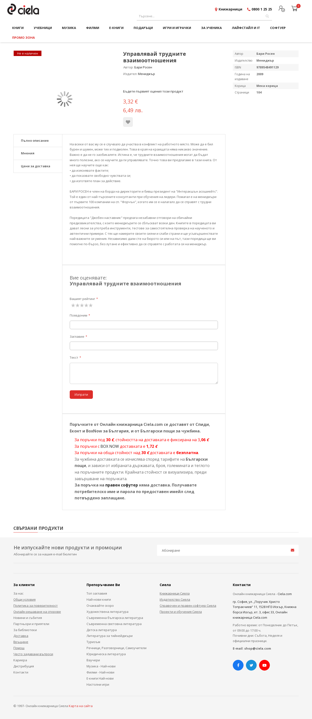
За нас (18, 593)
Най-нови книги (99, 599)
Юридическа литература (106, 654)
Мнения (27, 153)
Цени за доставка (35, 166)
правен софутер (121, 485)
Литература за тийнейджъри (110, 636)
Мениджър (146, 74)
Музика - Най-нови (101, 666)
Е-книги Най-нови (100, 678)
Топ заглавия (97, 593)
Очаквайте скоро (100, 605)
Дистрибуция (23, 666)
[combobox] (204, 16)
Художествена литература (107, 611)
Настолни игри (98, 684)
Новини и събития (27, 618)
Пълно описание (35, 140)
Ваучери (93, 660)
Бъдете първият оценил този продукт (153, 91)
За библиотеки (25, 630)
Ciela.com (285, 594)
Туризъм (93, 642)
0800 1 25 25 (262, 9)
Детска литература (102, 630)
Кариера (20, 660)
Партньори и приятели (31, 624)
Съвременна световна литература (114, 624)
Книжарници (230, 9)
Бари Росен (143, 67)
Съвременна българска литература (115, 618)
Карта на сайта (81, 706)
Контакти (20, 672)
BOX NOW (109, 446)
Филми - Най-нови (100, 672)
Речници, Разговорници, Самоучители (116, 648)
